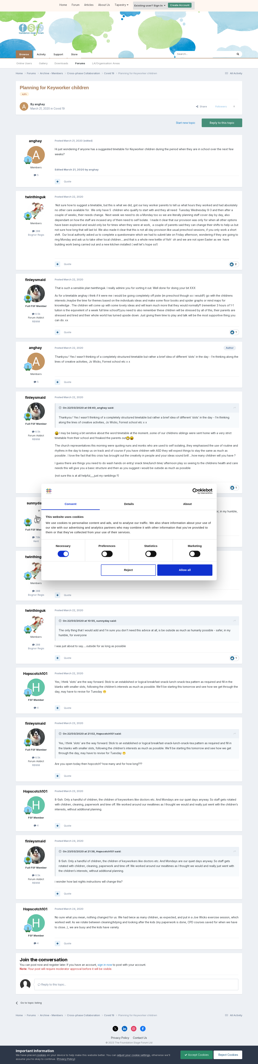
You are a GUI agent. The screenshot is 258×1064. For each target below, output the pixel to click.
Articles (89, 4)
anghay (39, 104)
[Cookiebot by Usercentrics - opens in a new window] (195, 491)
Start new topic (185, 122)
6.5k (36, 313)
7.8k (36, 537)
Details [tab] (129, 504)
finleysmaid (35, 280)
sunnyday (35, 503)
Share (201, 106)
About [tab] (187, 504)
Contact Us (140, 1037)
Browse (24, 55)
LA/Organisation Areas (106, 63)
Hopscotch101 (35, 674)
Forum (76, 4)
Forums (80, 63)
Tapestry (121, 4)
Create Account (179, 5)
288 (36, 231)
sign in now (105, 964)
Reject (128, 570)
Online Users (24, 63)
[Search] (194, 54)
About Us (104, 4)
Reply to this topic (222, 122)
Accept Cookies (197, 1054)
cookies (41, 1055)
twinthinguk (35, 197)
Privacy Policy (120, 1037)
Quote (67, 181)
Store (74, 54)
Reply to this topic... (52, 984)
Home (63, 4)
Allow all (185, 570)
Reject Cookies (228, 1054)
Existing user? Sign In (149, 5)
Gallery (43, 63)
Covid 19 (59, 108)
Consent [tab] (71, 504)
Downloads (61, 63)
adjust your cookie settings (133, 1055)
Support (58, 54)
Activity (41, 54)
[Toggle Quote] (60, 407)
